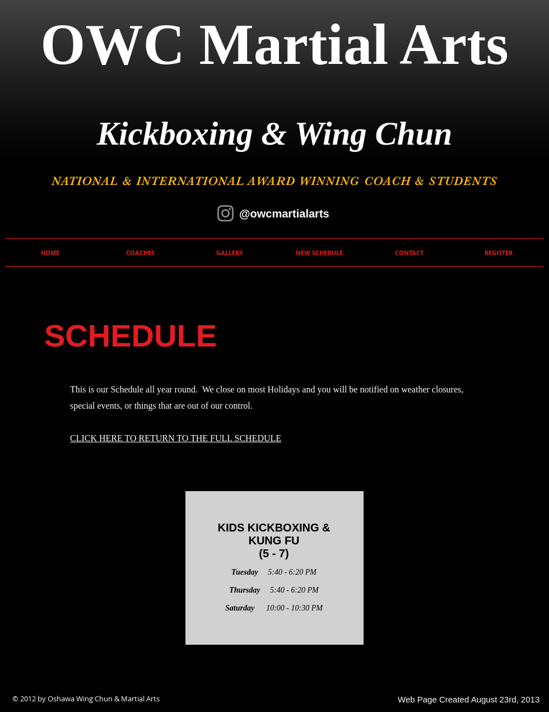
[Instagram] (225, 213)
